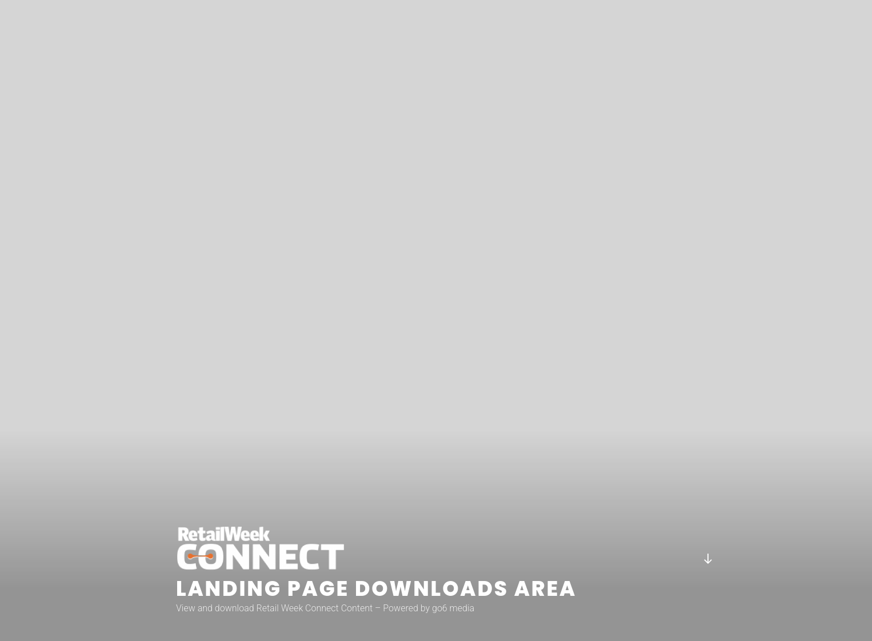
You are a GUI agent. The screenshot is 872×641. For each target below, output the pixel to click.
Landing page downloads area (376, 588)
